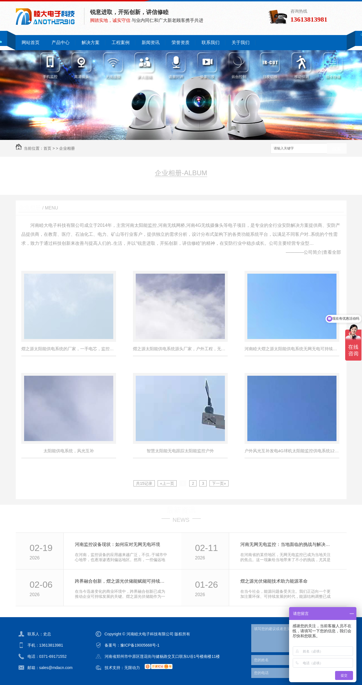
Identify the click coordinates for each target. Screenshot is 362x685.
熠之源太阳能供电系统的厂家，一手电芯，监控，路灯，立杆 (68, 348)
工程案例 (121, 42)
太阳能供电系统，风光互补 (68, 450)
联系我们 (211, 42)
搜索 (336, 148)
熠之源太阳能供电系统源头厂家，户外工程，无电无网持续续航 (180, 348)
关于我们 (241, 42)
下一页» (219, 483)
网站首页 (31, 42)
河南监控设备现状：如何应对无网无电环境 (117, 544)
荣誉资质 (181, 42)
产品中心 (61, 42)
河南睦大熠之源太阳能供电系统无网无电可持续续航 (292, 348)
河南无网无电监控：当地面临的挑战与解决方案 (287, 544)
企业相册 (67, 148)
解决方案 (91, 42)
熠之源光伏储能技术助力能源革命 (274, 581)
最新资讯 (181, 510)
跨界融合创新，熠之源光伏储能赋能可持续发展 (122, 581)
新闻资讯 (151, 42)
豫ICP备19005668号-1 (140, 645)
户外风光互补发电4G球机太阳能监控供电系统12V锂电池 (292, 450)
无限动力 (132, 667)
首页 (47, 148)
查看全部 (332, 252)
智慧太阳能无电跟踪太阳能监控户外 (180, 450)
